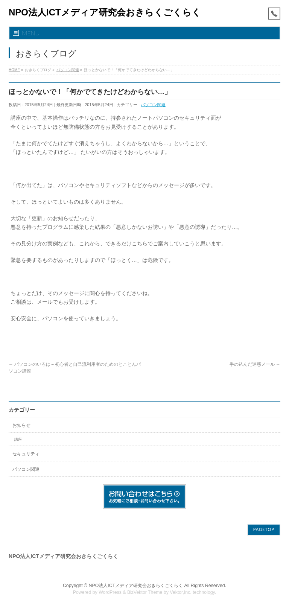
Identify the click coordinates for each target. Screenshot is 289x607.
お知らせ (21, 425)
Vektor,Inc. (181, 592)
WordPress (110, 592)
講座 (18, 439)
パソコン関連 (153, 104)
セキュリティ (26, 453)
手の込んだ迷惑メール (255, 364)
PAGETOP (263, 529)
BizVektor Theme (145, 592)
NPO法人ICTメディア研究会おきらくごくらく (105, 12)
